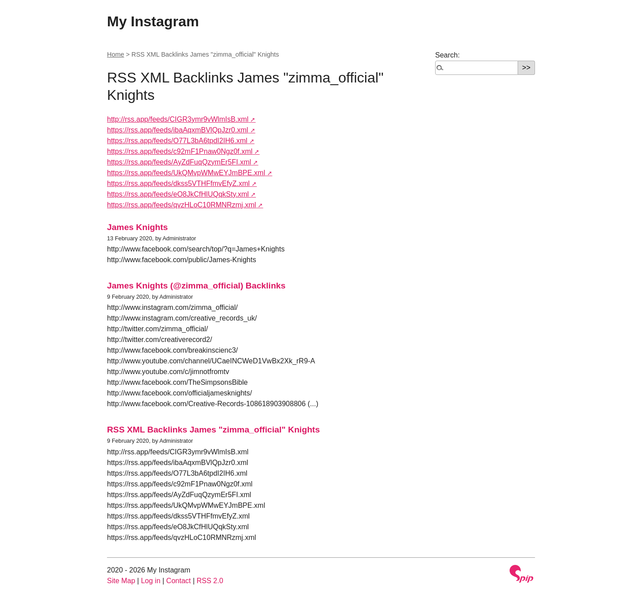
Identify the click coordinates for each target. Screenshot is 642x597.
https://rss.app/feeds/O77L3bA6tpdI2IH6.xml (177, 140)
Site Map (121, 581)
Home (115, 54)
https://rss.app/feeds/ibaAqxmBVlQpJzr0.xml (177, 130)
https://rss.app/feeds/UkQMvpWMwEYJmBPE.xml (186, 173)
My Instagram (153, 21)
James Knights (137, 227)
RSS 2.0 (210, 581)
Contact (178, 581)
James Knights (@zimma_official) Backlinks (196, 285)
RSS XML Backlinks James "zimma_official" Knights (213, 429)
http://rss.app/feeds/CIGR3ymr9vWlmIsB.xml (177, 119)
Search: (447, 55)
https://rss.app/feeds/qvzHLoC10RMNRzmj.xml (181, 205)
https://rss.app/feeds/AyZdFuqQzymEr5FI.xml (179, 162)
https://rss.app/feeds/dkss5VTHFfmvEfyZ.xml (178, 183)
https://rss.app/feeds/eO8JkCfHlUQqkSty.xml (178, 194)
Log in (150, 581)
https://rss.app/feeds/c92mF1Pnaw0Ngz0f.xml (179, 151)
